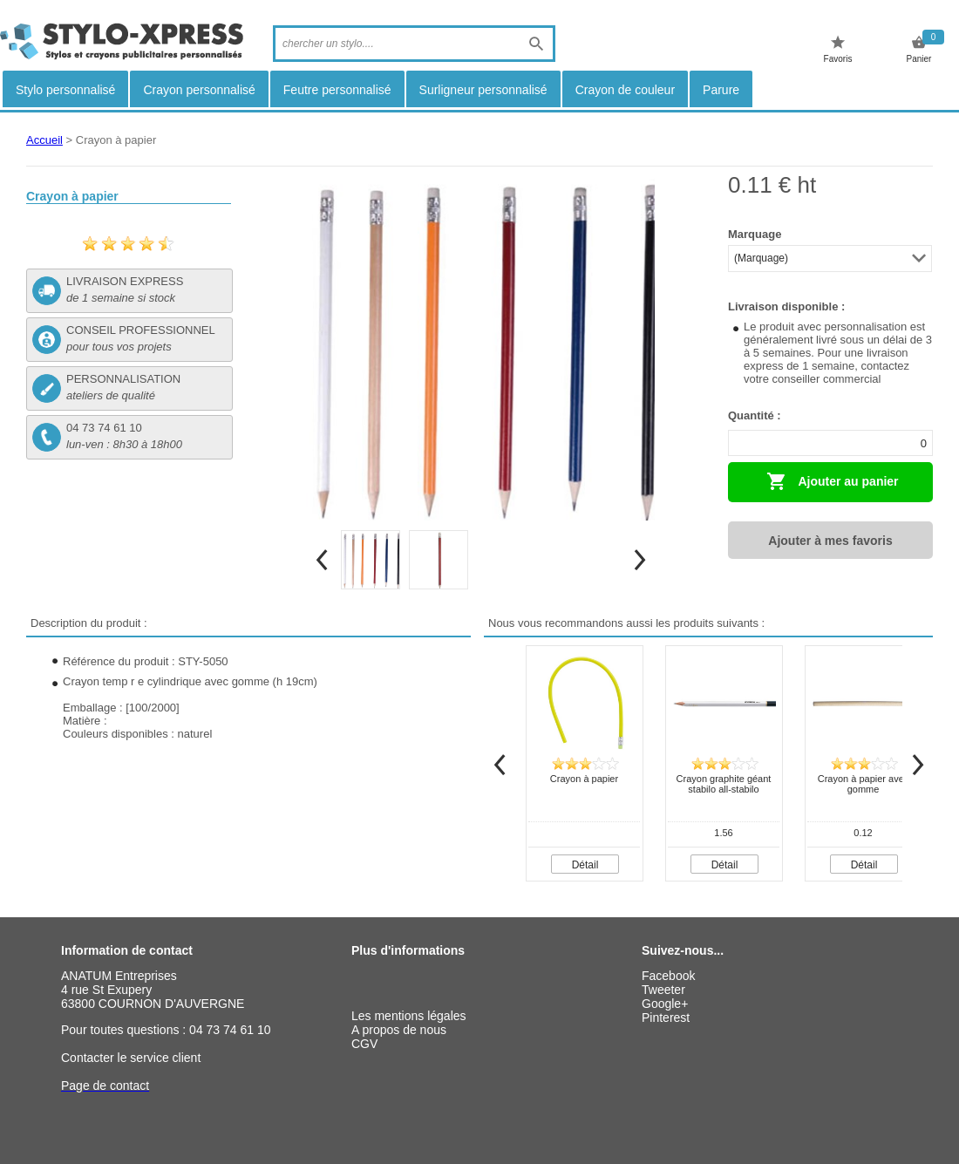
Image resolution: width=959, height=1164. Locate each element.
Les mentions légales (408, 1016)
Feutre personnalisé (337, 90)
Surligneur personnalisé (483, 90)
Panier (919, 49)
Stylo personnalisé (65, 90)
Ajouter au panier (832, 481)
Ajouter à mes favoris (830, 541)
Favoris (838, 49)
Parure (721, 90)
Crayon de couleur (625, 90)
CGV (364, 1044)
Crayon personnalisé (199, 90)
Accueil (44, 139)
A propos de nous (398, 1030)
